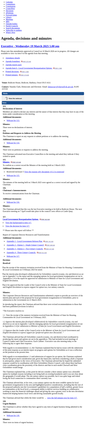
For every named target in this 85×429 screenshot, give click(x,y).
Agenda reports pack (13, 65)
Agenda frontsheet (18, 61)
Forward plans (11, 15)
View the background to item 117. (18, 223)
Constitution (10, 6)
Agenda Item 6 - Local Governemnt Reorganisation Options (34, 68)
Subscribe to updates (14, 30)
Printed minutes (17, 75)
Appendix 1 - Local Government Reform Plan (30, 241)
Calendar (9, 2)
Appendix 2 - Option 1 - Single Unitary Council (31, 245)
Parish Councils (12, 26)
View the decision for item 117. (17, 226)
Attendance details (13, 58)
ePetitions (9, 13)
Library (9, 17)
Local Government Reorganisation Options (26, 219)
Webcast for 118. (13, 415)
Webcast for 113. (13, 120)
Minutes (12, 162)
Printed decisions (17, 71)
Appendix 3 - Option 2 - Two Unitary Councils (30, 249)
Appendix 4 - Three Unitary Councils (27, 252)
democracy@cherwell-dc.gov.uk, (60, 87)
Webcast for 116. (13, 202)
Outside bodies (11, 24)
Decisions (9, 11)
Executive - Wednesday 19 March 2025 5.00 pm (30, 46)
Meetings (9, 19)
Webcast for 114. (13, 143)
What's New (10, 32)
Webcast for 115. (13, 175)
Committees (10, 4)
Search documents (13, 28)
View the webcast (15, 98)
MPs (7, 22)
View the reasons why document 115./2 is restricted (44, 172)
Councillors (10, 8)
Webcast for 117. (13, 256)
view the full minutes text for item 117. (62, 398)
